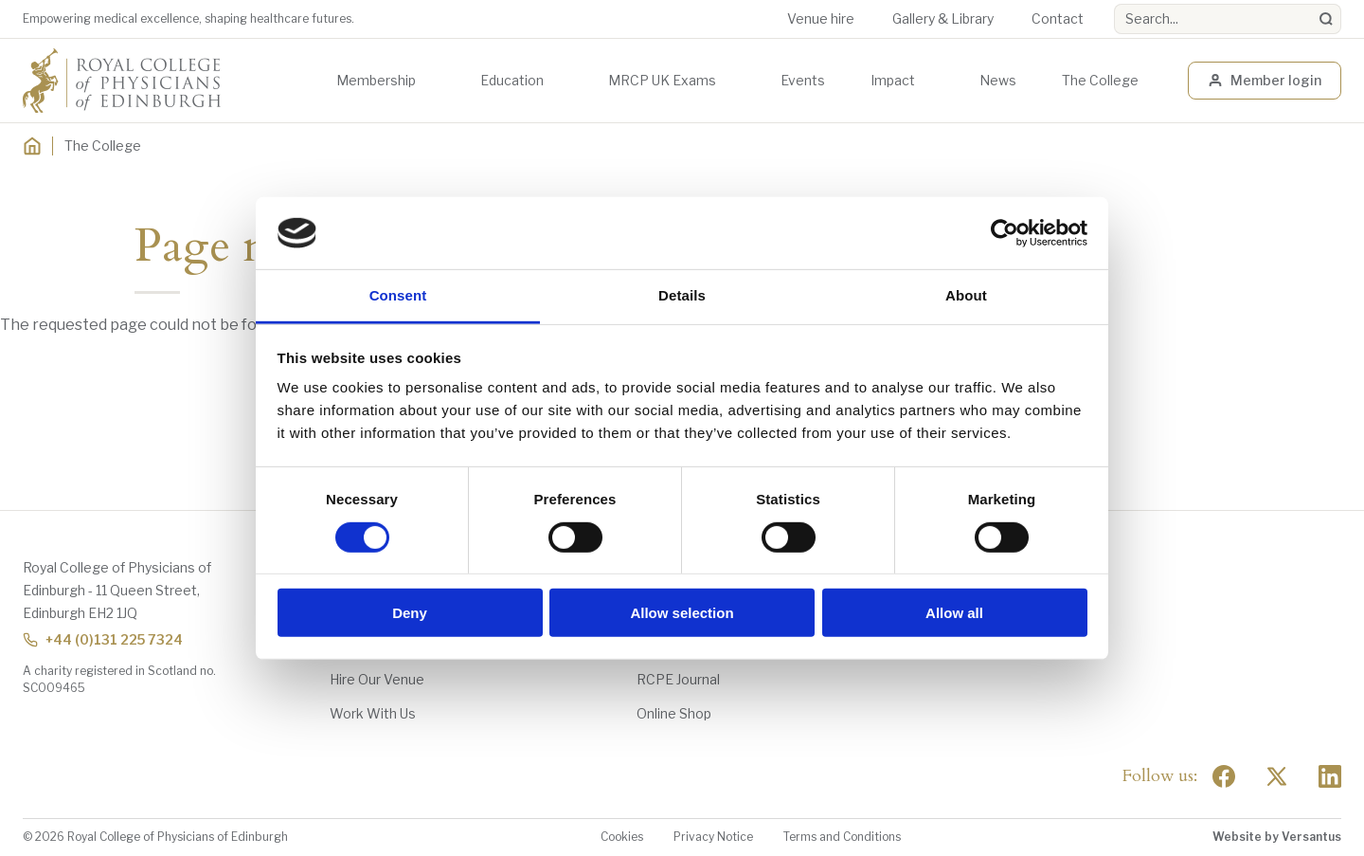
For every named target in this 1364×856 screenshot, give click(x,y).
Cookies (622, 836)
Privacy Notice (713, 836)
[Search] (1326, 19)
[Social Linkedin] (1330, 776)
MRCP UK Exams (662, 80)
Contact (1058, 18)
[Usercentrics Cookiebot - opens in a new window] (1004, 233)
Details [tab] (682, 295)
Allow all (954, 613)
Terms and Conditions (842, 836)
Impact (892, 80)
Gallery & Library (943, 18)
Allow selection (681, 613)
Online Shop (674, 713)
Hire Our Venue (377, 679)
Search (1114, 4)
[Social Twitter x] (1276, 776)
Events (803, 80)
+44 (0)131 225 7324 (103, 639)
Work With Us (373, 713)
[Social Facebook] (1223, 776)
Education (512, 80)
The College (1100, 80)
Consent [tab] (398, 295)
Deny (409, 613)
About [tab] (966, 295)
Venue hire (820, 18)
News (997, 80)
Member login (1264, 80)
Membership (376, 80)
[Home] (32, 146)
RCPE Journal (678, 679)
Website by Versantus (1276, 836)
